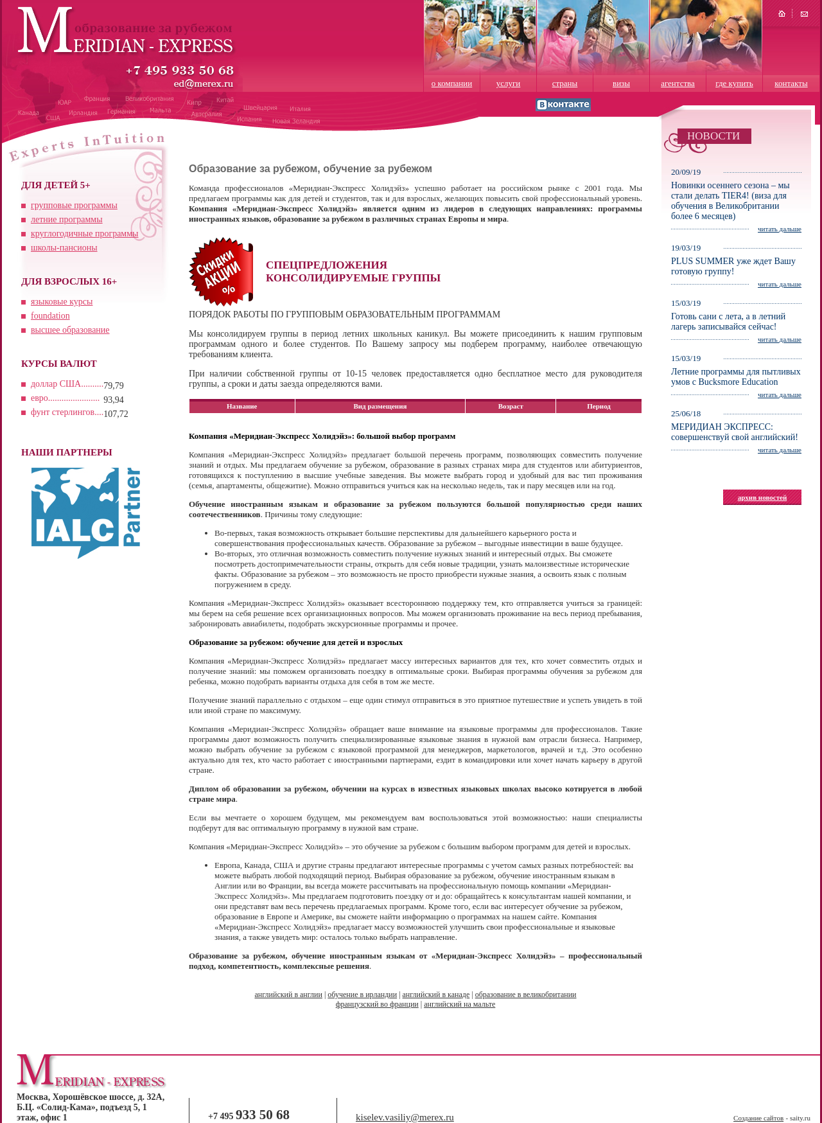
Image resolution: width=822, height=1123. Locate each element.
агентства (678, 83)
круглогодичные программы (84, 233)
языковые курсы (61, 301)
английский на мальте (459, 1004)
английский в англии (288, 994)
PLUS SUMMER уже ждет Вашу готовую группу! (733, 266)
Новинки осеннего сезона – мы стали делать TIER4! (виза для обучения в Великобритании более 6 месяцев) (730, 201)
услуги (508, 83)
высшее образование (70, 330)
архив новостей (762, 497)
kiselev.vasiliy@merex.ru (405, 1117)
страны (565, 83)
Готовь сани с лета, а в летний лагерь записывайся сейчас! (728, 322)
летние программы (67, 219)
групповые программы (74, 205)
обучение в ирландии (362, 994)
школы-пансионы (64, 247)
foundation (50, 316)
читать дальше (779, 229)
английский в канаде (436, 994)
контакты (790, 83)
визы (621, 83)
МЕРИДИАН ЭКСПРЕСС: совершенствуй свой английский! (734, 432)
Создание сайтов (758, 1118)
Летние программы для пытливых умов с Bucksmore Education (736, 377)
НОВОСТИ (713, 136)
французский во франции (377, 1004)
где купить (734, 83)
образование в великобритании (526, 994)
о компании (452, 83)
